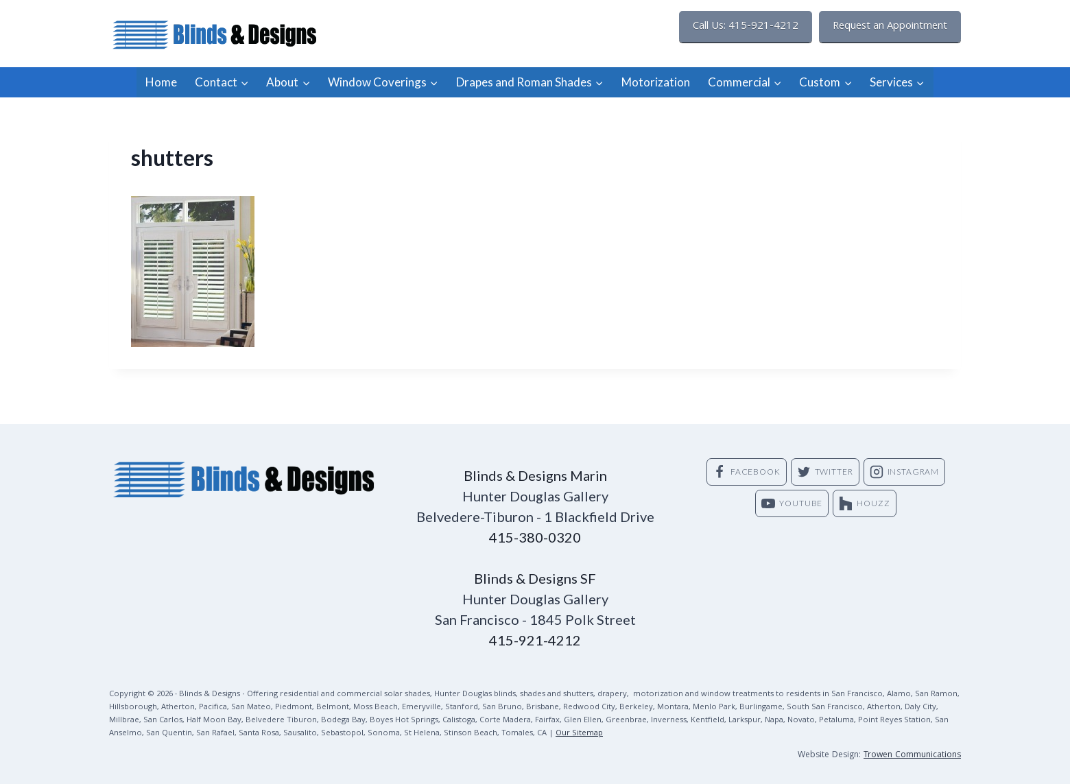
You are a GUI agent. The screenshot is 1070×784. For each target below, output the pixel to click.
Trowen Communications (912, 755)
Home (161, 82)
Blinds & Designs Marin (535, 475)
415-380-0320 (535, 537)
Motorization (655, 82)
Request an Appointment (890, 27)
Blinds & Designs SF (535, 578)
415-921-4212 (535, 640)
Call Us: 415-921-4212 (745, 27)
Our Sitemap (579, 733)
